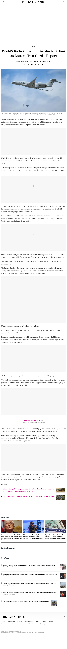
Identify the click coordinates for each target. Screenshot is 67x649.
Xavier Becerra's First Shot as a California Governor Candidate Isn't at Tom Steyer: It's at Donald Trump (30, 575)
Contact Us (11, 624)
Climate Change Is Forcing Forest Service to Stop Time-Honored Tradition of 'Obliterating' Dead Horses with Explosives (28, 490)
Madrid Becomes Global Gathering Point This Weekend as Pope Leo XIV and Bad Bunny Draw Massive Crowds (29, 566)
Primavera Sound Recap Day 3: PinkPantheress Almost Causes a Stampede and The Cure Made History (33, 536)
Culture (44, 621)
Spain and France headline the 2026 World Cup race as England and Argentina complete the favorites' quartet (29, 593)
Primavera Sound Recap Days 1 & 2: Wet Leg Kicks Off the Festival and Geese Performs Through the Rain (29, 584)
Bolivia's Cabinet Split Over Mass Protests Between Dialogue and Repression (26, 601)
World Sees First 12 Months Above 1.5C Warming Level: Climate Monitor (28, 496)
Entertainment (29, 621)
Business (19, 621)
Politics (3, 621)
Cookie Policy (41, 624)
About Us (3, 624)
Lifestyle (51, 621)
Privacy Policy (32, 624)
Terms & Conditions (21, 624)
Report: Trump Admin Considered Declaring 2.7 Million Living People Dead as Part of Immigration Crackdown (55, 536)
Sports (37, 621)
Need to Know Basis (30, 420)
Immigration (11, 621)
